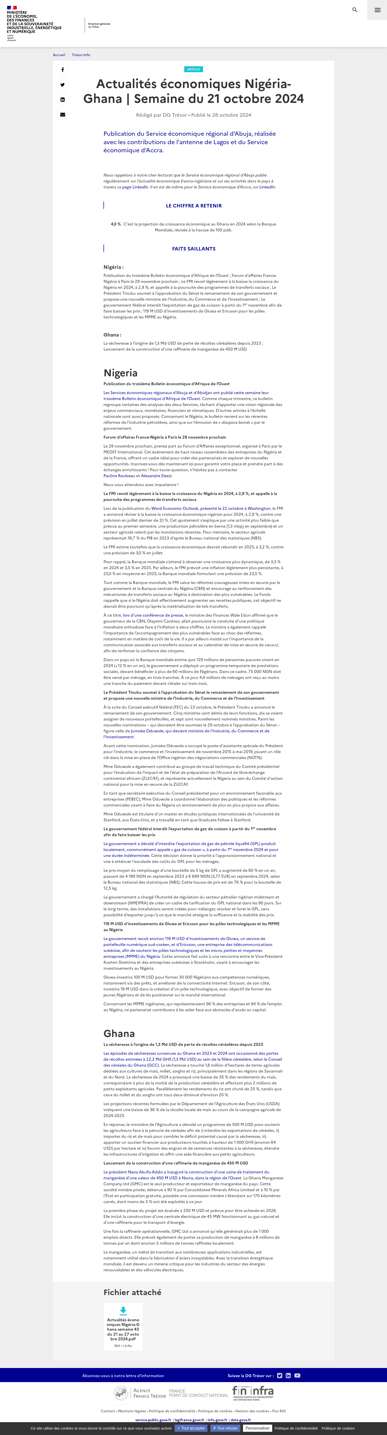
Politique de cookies (215, 1410)
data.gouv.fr (241, 1419)
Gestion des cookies (252, 1410)
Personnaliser (257, 1428)
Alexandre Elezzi (156, 475)
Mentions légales (132, 1410)
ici (191, 463)
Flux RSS (279, 1410)
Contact (108, 1410)
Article (193, 69)
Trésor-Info (81, 54)
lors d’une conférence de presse (153, 615)
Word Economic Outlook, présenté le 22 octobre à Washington (210, 508)
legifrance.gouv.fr (189, 1419)
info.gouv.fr (217, 1419)
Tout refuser (225, 1428)
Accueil (59, 54)
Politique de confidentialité (172, 1410)
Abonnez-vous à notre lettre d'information (123, 1375)
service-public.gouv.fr (153, 1419)
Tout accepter (191, 1428)
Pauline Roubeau (119, 475)
